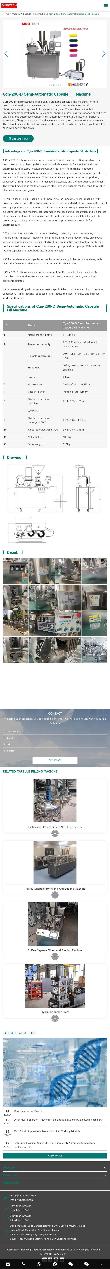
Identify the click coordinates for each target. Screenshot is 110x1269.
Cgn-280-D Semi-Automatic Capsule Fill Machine (74, 14)
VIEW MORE (55, 1155)
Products (16, 14)
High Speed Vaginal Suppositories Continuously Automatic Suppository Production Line (54, 1145)
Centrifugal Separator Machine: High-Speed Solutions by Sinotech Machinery (58, 1119)
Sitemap (45, 1254)
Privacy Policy (58, 1254)
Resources (10, 1175)
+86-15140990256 (21, 1205)
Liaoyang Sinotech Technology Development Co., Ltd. (49, 1249)
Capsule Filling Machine (35, 14)
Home (6, 14)
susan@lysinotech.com (23, 1195)
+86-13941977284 (21, 1210)
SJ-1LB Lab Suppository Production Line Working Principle (47, 1131)
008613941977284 (21, 1220)
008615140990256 (21, 1215)
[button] (6, 54)
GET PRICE (55, 760)
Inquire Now (18, 138)
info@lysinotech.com (22, 1200)
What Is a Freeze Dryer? (28, 1111)
